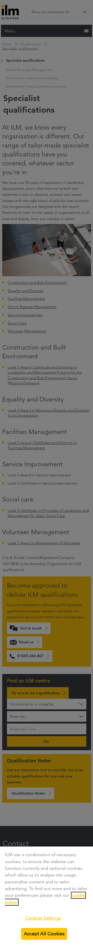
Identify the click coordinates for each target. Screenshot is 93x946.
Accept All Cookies (44, 934)
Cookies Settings (43, 918)
